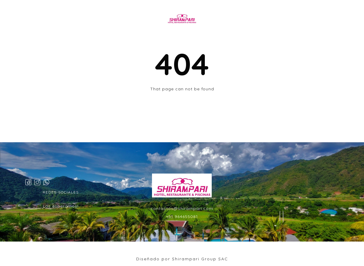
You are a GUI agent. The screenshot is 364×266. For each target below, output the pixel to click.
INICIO (95, 19)
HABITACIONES (131, 19)
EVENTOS (226, 19)
